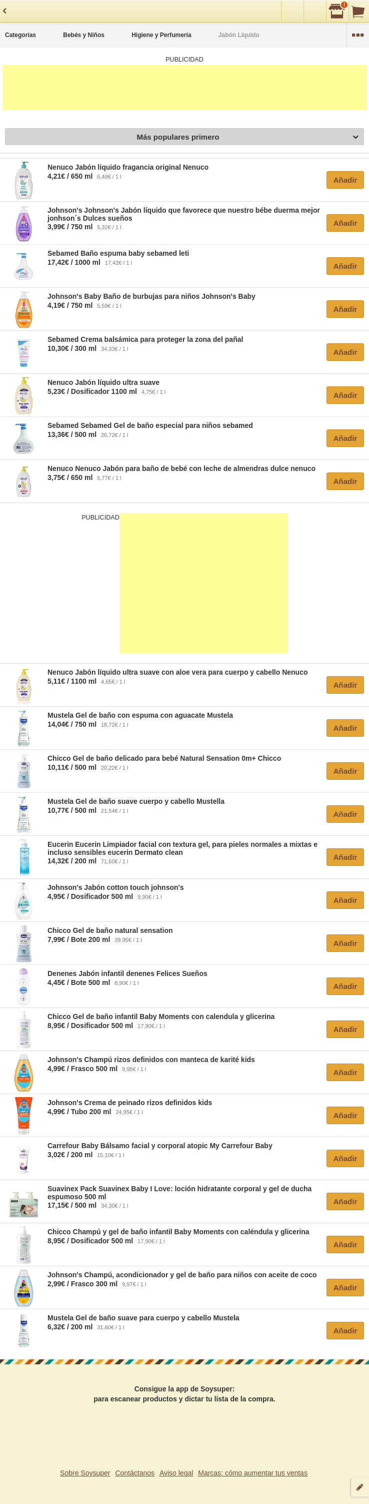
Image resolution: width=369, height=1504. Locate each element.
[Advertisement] (184, 87)
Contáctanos (134, 1473)
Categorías (20, 35)
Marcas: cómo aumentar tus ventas (253, 1473)
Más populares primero (247, 137)
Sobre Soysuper (85, 1473)
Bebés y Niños (83, 35)
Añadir (346, 180)
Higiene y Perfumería (161, 35)
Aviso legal (176, 1473)
